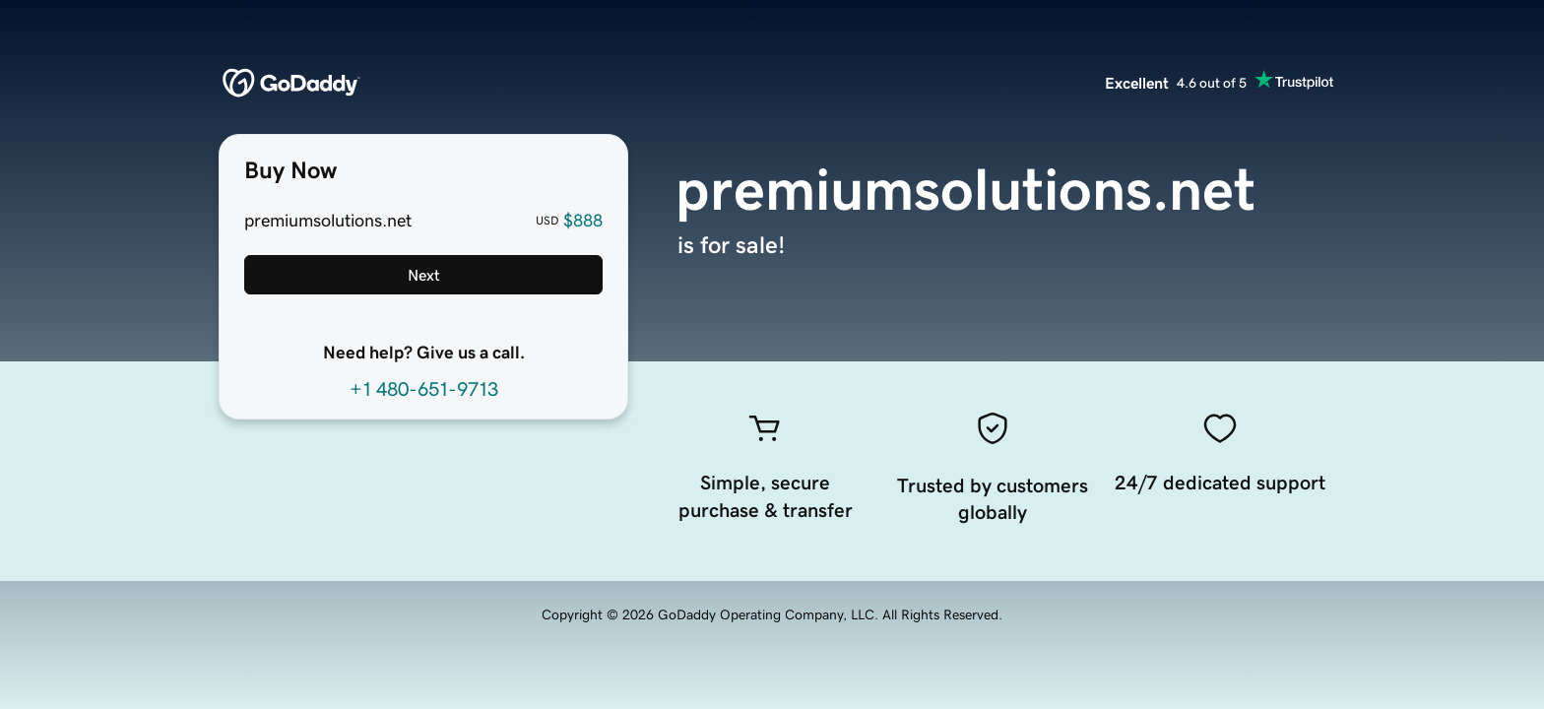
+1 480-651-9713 (424, 389)
